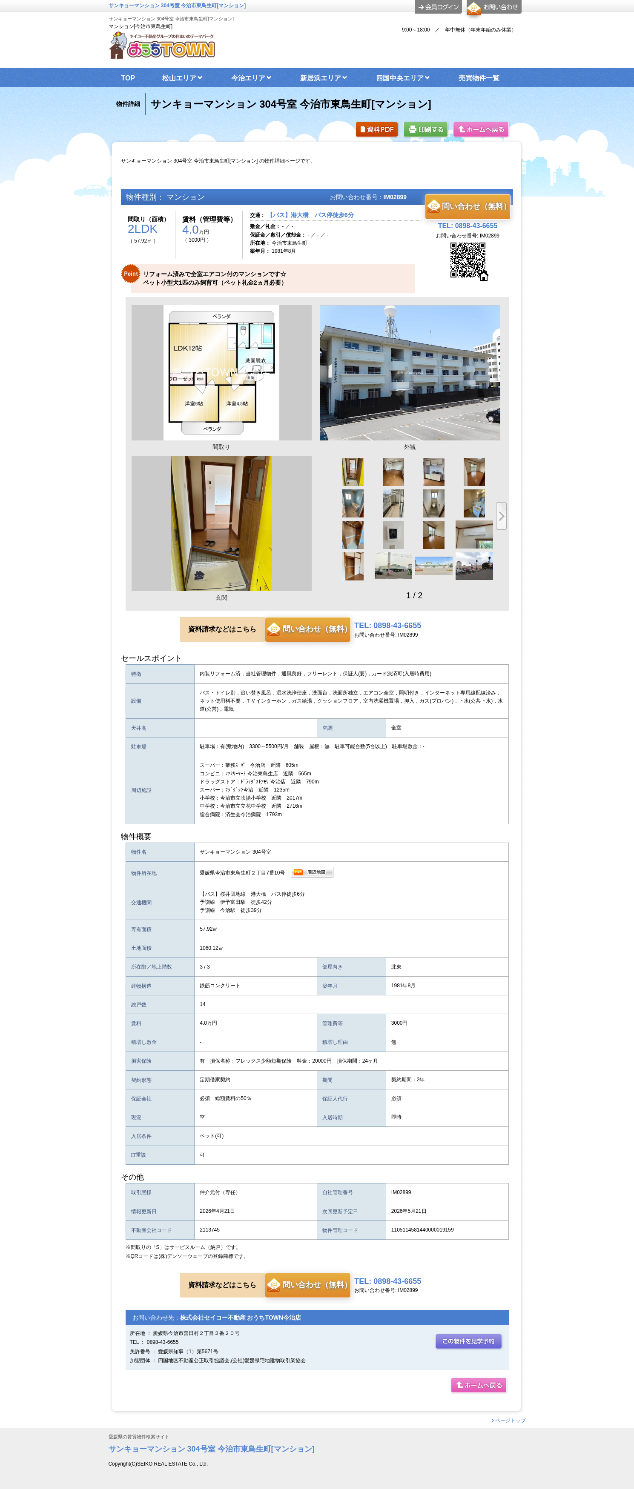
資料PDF (377, 130)
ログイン (438, 7)
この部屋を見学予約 (469, 1342)
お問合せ (493, 10)
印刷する (426, 130)
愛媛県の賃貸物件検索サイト (139, 1437)
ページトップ (510, 1420)
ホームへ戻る (481, 130)
